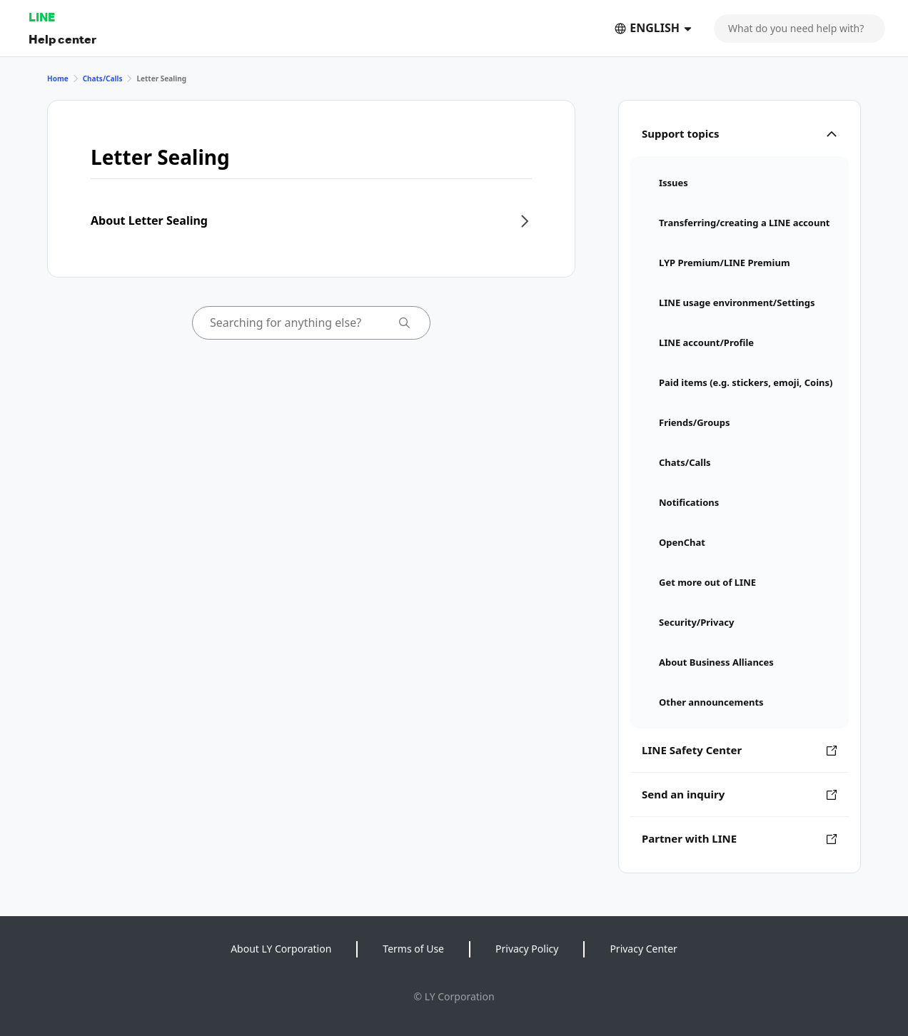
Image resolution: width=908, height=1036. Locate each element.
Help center (62, 38)
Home (58, 78)
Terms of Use (413, 948)
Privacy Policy (526, 948)
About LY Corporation (281, 948)
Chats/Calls (103, 78)
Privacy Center (643, 948)
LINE (42, 16)
